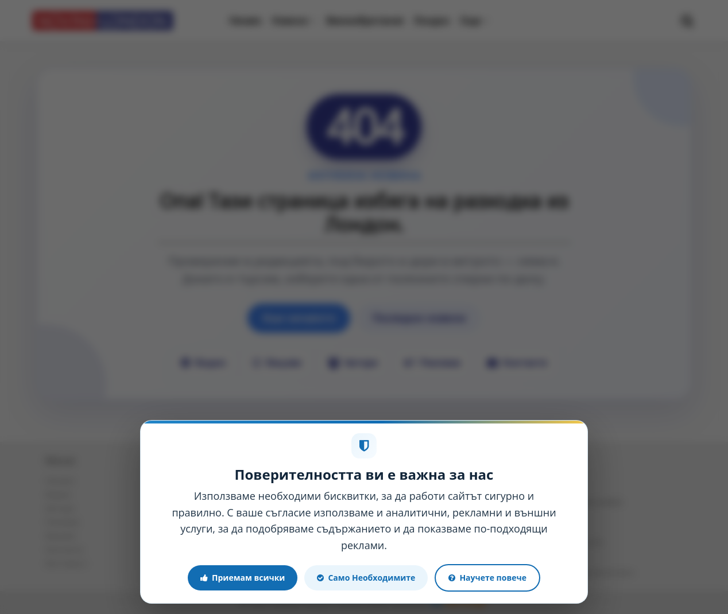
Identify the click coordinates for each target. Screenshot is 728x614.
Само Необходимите (366, 577)
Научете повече (487, 577)
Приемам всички (242, 577)
